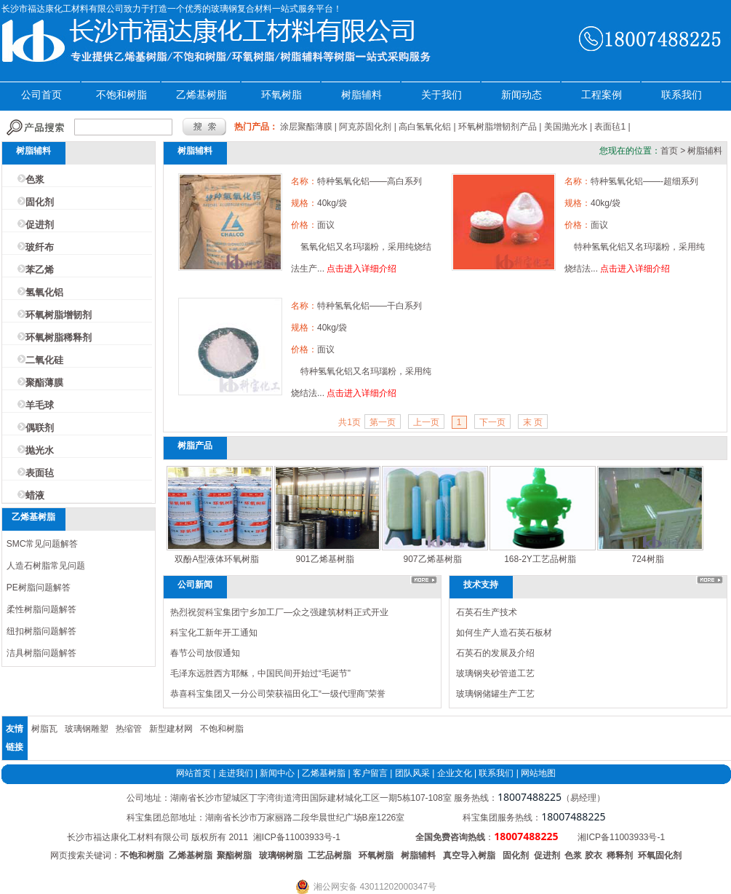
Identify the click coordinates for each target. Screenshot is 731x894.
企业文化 (454, 773)
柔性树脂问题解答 (41, 609)
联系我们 (681, 94)
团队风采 (412, 773)
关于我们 (441, 94)
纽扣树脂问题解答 (41, 631)
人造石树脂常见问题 (46, 566)
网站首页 (193, 773)
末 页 (533, 422)
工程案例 (601, 94)
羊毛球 (39, 405)
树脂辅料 (361, 94)
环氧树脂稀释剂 (58, 337)
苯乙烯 (39, 269)
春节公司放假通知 (205, 653)
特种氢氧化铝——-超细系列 (644, 181)
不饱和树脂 (121, 94)
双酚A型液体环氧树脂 (217, 559)
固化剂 (39, 202)
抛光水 (39, 450)
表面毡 (39, 472)
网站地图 (538, 773)
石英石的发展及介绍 (495, 653)
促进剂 (39, 224)
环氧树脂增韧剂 (58, 314)
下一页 (492, 422)
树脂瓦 (44, 729)
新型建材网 (171, 729)
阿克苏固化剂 (365, 127)
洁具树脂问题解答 (41, 653)
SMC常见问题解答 (43, 544)
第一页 (383, 422)
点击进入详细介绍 (361, 269)
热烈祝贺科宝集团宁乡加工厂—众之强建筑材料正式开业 (279, 612)
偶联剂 (39, 427)
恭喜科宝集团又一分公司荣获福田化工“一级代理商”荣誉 (278, 694)
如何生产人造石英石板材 (504, 633)
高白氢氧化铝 (425, 127)
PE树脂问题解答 (39, 587)
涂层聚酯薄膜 (306, 127)
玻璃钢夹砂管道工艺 (495, 673)
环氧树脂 (281, 94)
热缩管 (129, 729)
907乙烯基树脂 (432, 559)
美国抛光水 (566, 127)
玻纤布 (39, 247)
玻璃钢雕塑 (86, 729)
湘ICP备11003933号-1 (296, 837)
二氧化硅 (44, 360)
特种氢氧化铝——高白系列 (369, 181)
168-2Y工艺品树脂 (540, 559)
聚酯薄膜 (44, 382)
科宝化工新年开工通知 (213, 633)
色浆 (34, 179)
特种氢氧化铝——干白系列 (369, 306)
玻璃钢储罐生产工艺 (495, 694)
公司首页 (41, 94)
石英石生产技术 (486, 612)
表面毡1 (610, 127)
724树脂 (647, 559)
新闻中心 (277, 773)
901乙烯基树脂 (324, 559)
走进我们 (235, 773)
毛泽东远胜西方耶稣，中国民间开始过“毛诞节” (260, 673)
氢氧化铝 (44, 292)
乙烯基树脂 (201, 94)
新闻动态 (521, 94)
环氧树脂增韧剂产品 (497, 127)
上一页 (426, 422)
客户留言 (370, 773)
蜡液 (34, 495)
